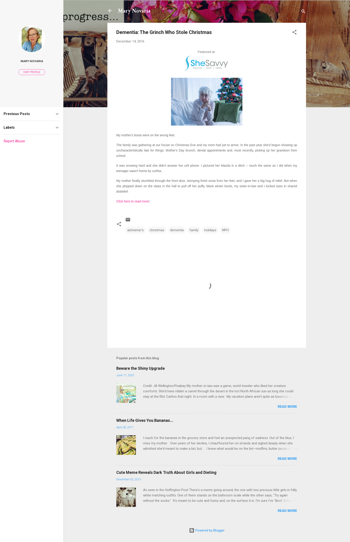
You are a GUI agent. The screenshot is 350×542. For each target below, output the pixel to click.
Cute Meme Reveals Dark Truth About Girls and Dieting (166, 472)
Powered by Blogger (207, 530)
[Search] (303, 12)
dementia (177, 230)
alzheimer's (135, 230)
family (194, 230)
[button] (294, 32)
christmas (157, 230)
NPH (225, 230)
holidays (210, 230)
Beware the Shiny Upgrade (140, 368)
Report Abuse (14, 141)
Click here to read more (132, 201)
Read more (287, 407)
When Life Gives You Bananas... (144, 420)
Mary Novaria (134, 10)
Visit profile (31, 72)
